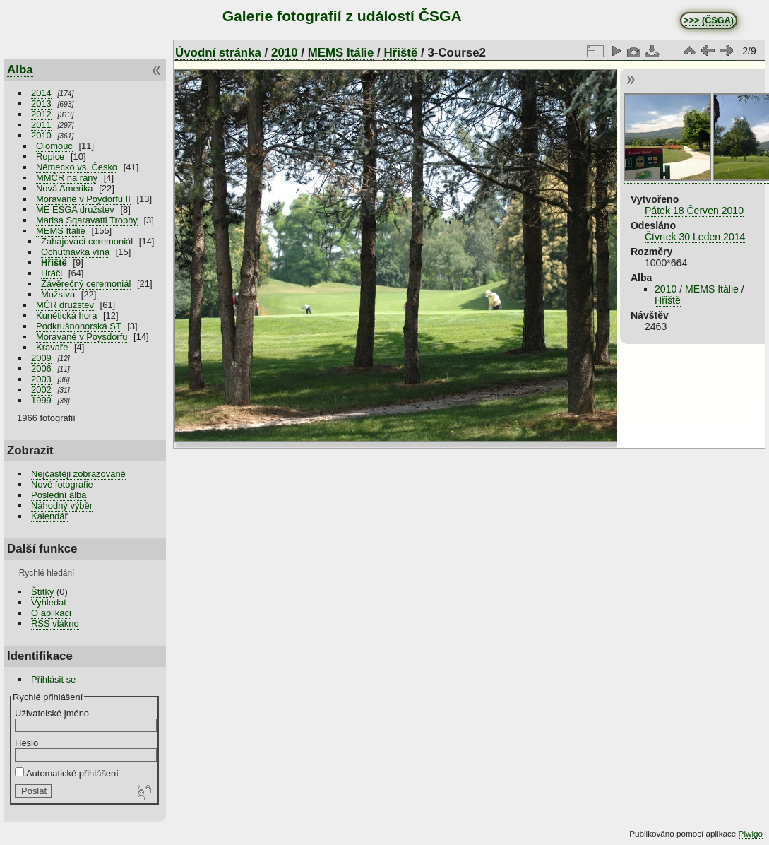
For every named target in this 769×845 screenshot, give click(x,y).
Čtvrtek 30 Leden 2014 (695, 236)
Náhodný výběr (62, 505)
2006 (41, 368)
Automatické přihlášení (67, 773)
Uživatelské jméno (52, 713)
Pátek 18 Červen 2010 (694, 210)
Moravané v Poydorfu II (83, 199)
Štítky (42, 591)
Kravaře (52, 347)
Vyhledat (48, 602)
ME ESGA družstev (75, 209)
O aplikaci (51, 613)
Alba (20, 69)
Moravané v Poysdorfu (81, 336)
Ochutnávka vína (75, 252)
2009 (41, 358)
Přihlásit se (53, 679)
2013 (41, 103)
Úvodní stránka (218, 52)
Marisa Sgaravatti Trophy (87, 220)
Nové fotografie (62, 484)
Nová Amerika (64, 188)
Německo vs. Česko (76, 167)
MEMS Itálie (60, 230)
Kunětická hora (66, 315)
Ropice (50, 156)
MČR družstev (65, 305)
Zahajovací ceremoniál (87, 241)
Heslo (26, 743)
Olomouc (54, 146)
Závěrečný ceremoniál (86, 283)
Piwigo (751, 833)
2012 (41, 114)
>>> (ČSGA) (709, 20)
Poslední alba (58, 495)
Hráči (51, 273)
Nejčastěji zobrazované (78, 473)
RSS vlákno (55, 623)
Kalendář (49, 516)
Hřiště (54, 262)
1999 (41, 400)
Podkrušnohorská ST (78, 326)
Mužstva (58, 294)
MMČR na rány (66, 177)
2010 (41, 135)
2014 (41, 93)
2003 (41, 379)
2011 (41, 124)
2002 (41, 389)
